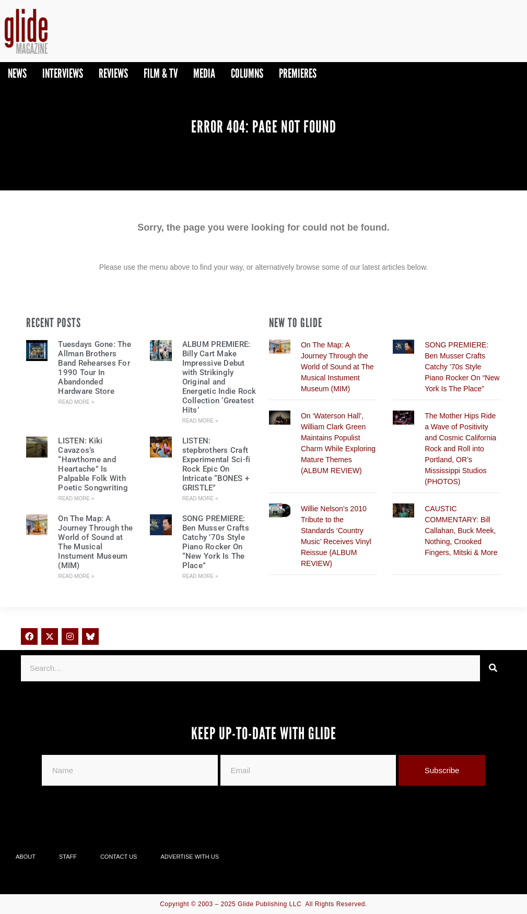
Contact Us (118, 856)
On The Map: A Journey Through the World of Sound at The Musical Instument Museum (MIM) (95, 542)
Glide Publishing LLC (269, 904)
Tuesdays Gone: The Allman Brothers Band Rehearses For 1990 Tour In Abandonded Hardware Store (94, 368)
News (17, 73)
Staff (68, 856)
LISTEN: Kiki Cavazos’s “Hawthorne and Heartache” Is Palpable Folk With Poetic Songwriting (93, 464)
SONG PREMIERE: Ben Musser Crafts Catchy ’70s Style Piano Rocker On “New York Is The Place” (215, 542)
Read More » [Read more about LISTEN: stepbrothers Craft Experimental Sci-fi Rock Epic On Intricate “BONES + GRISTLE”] (200, 498)
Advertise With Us (189, 856)
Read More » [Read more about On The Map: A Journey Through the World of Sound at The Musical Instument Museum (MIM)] (76, 576)
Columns (247, 73)
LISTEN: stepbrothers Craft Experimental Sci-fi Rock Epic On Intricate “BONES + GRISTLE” (216, 464)
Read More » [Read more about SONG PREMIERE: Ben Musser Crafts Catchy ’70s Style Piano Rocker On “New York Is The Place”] (200, 576)
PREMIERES (298, 73)
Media (204, 73)
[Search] (493, 668)
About (26, 856)
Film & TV (161, 73)
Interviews (62, 73)
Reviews (113, 73)
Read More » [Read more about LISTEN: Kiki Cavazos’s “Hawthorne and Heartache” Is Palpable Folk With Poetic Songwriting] (76, 498)
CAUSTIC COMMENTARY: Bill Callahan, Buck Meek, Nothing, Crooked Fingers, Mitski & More (461, 530)
